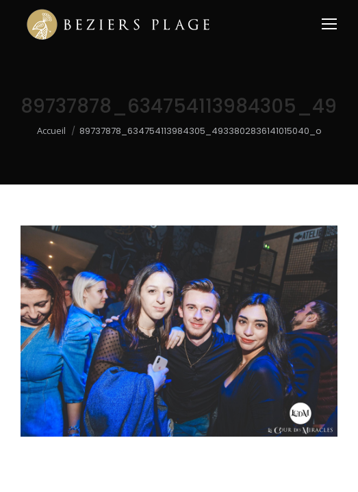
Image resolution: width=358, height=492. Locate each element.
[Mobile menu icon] (329, 24)
